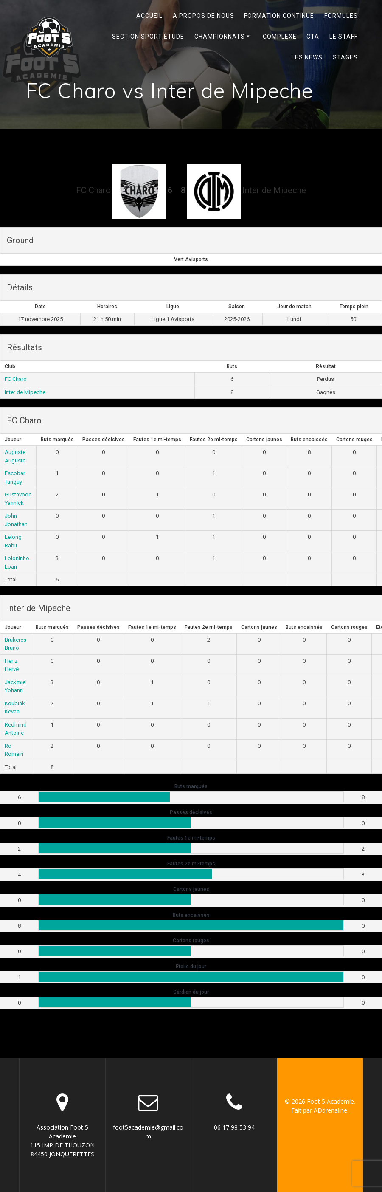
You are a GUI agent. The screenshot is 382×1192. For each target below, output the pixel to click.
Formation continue (279, 15)
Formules (341, 15)
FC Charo (16, 379)
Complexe (280, 36)
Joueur (13, 439)
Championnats (219, 36)
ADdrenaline (330, 1110)
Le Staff (343, 36)
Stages (345, 57)
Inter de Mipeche (25, 392)
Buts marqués (57, 439)
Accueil (149, 15)
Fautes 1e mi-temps (157, 439)
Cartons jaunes (264, 439)
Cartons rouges (354, 439)
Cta (312, 36)
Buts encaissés (309, 439)
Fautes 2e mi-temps (214, 439)
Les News (307, 57)
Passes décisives (103, 439)
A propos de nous (203, 15)
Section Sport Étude (148, 36)
